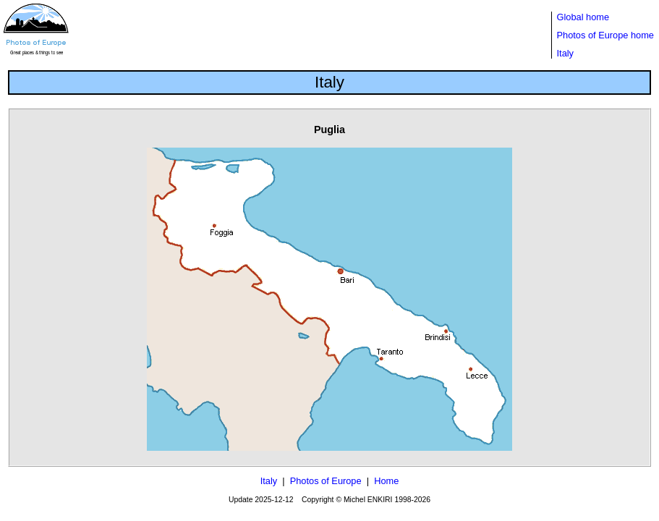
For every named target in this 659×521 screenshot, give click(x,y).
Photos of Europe (326, 480)
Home (386, 480)
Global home (583, 17)
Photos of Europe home (605, 35)
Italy (565, 53)
